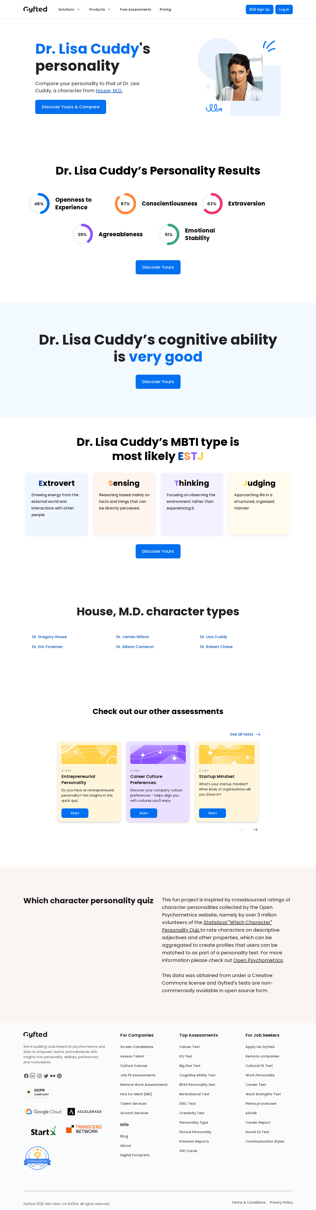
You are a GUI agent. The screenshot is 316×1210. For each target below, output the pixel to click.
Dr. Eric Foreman (47, 646)
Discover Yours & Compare (71, 107)
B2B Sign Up (260, 9)
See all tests (245, 734)
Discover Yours (158, 267)
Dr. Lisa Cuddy (213, 637)
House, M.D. (109, 90)
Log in (284, 9)
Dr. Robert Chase (216, 646)
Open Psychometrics (258, 960)
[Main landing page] (37, 9)
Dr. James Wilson (132, 637)
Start (75, 813)
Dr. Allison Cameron (135, 646)
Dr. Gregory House (49, 637)
